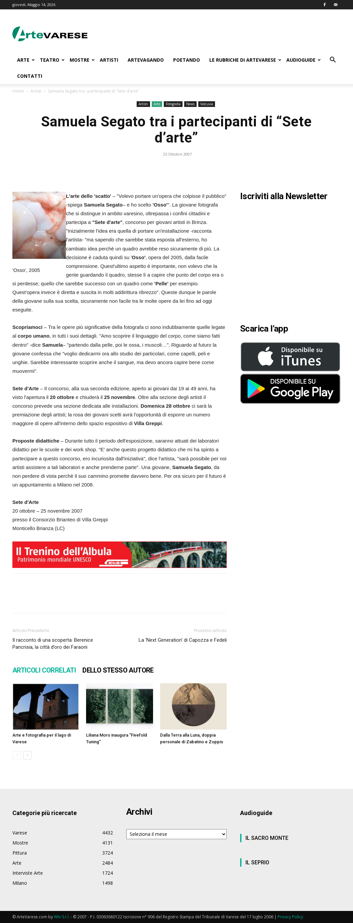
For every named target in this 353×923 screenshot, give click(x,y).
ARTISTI (109, 60)
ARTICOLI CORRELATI (44, 670)
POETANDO (186, 60)
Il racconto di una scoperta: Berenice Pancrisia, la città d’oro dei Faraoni (52, 643)
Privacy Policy (290, 917)
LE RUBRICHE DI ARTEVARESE (245, 60)
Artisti (36, 91)
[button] (333, 60)
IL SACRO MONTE (266, 838)
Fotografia (173, 104)
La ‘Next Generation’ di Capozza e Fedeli (183, 640)
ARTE (26, 60)
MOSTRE (82, 60)
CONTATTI (29, 76)
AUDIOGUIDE (303, 60)
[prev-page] (16, 755)
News (190, 104)
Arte (157, 104)
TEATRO (52, 60)
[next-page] (27, 755)
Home (18, 91)
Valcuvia (206, 104)
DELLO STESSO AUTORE (118, 670)
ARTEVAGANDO (146, 60)
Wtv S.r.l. (62, 917)
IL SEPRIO (257, 862)
